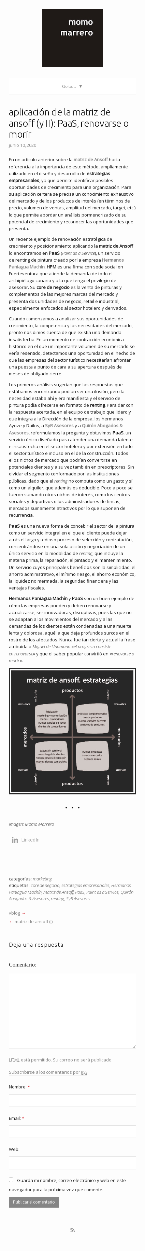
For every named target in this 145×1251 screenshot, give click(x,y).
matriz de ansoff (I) (34, 921)
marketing (42, 879)
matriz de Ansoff (58, 892)
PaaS (80, 892)
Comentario (22, 965)
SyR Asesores (78, 898)
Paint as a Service (102, 892)
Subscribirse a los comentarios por (48, 1072)
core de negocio (45, 885)
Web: (14, 1149)
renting (57, 898)
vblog (14, 913)
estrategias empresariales (85, 885)
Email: (16, 1118)
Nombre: (19, 1087)
